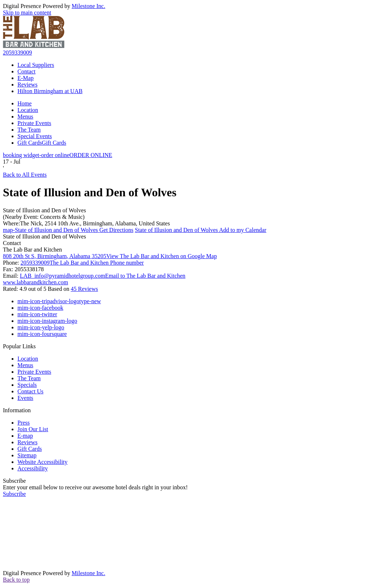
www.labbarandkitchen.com (35, 282)
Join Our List (32, 429)
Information (17, 410)
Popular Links (19, 346)
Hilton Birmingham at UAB (49, 91)
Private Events (34, 123)
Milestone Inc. (88, 6)
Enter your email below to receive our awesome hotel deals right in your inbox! (95, 487)
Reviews (27, 84)
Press (23, 423)
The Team (29, 130)
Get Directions (68, 230)
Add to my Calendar (200, 230)
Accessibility (32, 468)
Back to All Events (24, 175)
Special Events (34, 136)
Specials (27, 385)
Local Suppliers (35, 65)
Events (25, 398)
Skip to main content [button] (27, 12)
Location (27, 110)
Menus (25, 116)
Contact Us (30, 391)
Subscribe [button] (14, 494)
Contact (26, 71)
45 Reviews (84, 289)
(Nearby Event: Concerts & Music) (44, 217)
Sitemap (26, 455)
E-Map (25, 78)
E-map (25, 436)
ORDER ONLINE (57, 155)
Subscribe (14, 481)
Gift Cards (41, 143)
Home (24, 103)
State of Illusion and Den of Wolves (44, 210)
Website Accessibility (42, 462)
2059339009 (17, 52)
